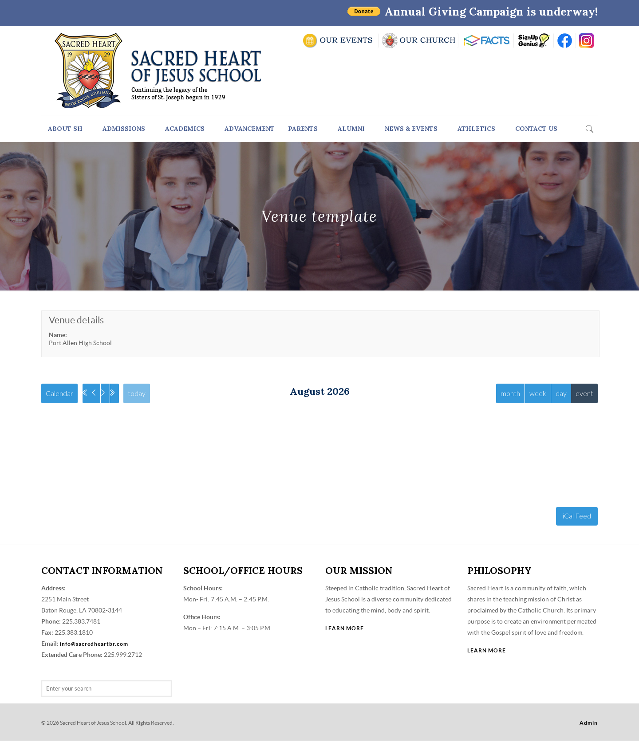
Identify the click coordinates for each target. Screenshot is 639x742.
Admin (589, 724)
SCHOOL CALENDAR (338, 40)
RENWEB (486, 40)
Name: (58, 334)
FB (564, 40)
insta (587, 40)
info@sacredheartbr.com (94, 645)
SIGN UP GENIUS (533, 40)
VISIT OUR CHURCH (418, 40)
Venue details (76, 320)
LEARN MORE (344, 629)
